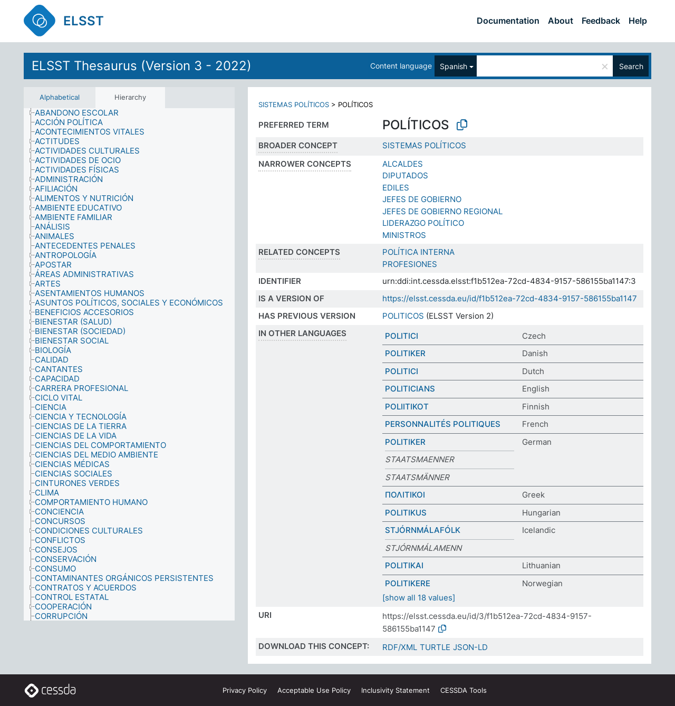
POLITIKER (405, 353)
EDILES (395, 188)
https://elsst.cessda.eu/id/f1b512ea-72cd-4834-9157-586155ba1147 (509, 298)
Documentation (508, 20)
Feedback (601, 20)
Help (638, 20)
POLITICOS (403, 316)
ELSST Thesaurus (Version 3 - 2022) (142, 65)
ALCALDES (402, 164)
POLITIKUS (406, 513)
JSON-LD (470, 647)
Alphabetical (60, 97)
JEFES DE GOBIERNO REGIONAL (442, 211)
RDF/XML (399, 647)
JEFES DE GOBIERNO (421, 199)
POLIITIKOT (407, 407)
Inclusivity (395, 690)
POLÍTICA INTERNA (418, 252)
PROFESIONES (409, 264)
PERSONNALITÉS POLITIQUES (442, 424)
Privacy (245, 690)
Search (631, 66)
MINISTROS (404, 235)
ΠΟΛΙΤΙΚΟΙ (405, 495)
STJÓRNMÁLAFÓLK (422, 530)
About (560, 20)
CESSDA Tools (463, 690)
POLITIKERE (407, 583)
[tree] (129, 364)
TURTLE (435, 647)
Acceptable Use (314, 690)
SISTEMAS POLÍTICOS (293, 104)
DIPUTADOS (405, 175)
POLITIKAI (404, 565)
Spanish (453, 66)
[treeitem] (81, 113)
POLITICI (401, 336)
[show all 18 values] (418, 598)
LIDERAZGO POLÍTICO (423, 223)
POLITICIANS (410, 389)
